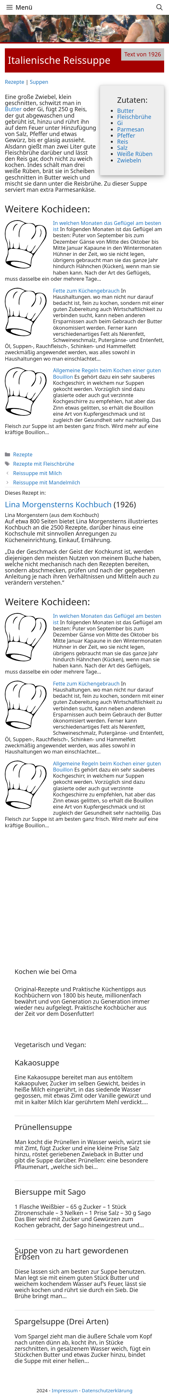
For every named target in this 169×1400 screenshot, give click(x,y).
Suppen (39, 81)
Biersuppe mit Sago (50, 1191)
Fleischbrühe (134, 117)
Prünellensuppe (43, 1127)
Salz (122, 147)
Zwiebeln (129, 160)
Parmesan (130, 129)
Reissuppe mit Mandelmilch (46, 482)
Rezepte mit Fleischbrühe (43, 463)
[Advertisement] (55, 891)
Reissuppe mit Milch (37, 473)
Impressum (65, 1390)
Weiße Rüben (135, 154)
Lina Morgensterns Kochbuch (58, 504)
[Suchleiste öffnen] (159, 7)
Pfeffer (126, 135)
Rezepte (14, 81)
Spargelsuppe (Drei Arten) (62, 1321)
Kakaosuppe (37, 1062)
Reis (122, 141)
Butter (125, 110)
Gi (119, 123)
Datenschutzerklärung (107, 1390)
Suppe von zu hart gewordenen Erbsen (72, 1253)
